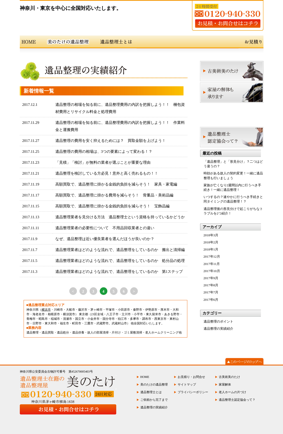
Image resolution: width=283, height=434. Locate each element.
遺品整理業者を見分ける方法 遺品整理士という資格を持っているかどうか (120, 217)
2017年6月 (211, 300)
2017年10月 (212, 271)
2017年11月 (212, 264)
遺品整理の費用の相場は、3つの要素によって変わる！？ (104, 151)
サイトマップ (187, 384)
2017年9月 (211, 278)
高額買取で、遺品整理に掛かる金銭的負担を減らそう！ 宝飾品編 (112, 206)
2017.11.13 (30, 217)
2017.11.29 (30, 123)
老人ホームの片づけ (232, 392)
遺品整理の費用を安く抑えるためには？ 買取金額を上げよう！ (110, 141)
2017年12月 (212, 256)
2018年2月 (211, 242)
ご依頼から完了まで (154, 400)
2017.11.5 (29, 261)
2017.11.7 (29, 250)
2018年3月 (211, 235)
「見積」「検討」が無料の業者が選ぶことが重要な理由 (103, 162)
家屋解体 (225, 384)
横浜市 (46, 309)
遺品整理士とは (151, 392)
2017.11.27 (30, 141)
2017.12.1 (30, 105)
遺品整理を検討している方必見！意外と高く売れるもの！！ (106, 173)
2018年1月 (211, 249)
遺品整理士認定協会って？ (237, 400)
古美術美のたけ (229, 377)
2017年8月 (211, 285)
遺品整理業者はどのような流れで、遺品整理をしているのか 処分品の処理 (120, 261)
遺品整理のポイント (218, 321)
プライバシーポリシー (193, 392)
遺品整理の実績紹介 (218, 328)
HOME (144, 377)
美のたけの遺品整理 (154, 384)
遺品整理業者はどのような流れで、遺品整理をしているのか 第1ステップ (119, 272)
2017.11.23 (30, 162)
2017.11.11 (30, 228)
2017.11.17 (30, 195)
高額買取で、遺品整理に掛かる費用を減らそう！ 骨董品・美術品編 (114, 195)
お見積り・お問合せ (191, 377)
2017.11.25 (30, 151)
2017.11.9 (29, 239)
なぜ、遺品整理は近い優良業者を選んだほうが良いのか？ (104, 239)
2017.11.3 (29, 272)
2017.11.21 (30, 173)
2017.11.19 (30, 184)
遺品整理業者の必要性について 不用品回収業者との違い (104, 228)
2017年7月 (211, 292)
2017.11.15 (30, 206)
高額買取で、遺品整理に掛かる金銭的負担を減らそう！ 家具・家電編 (116, 184)
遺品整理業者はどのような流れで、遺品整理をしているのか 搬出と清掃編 (120, 250)
